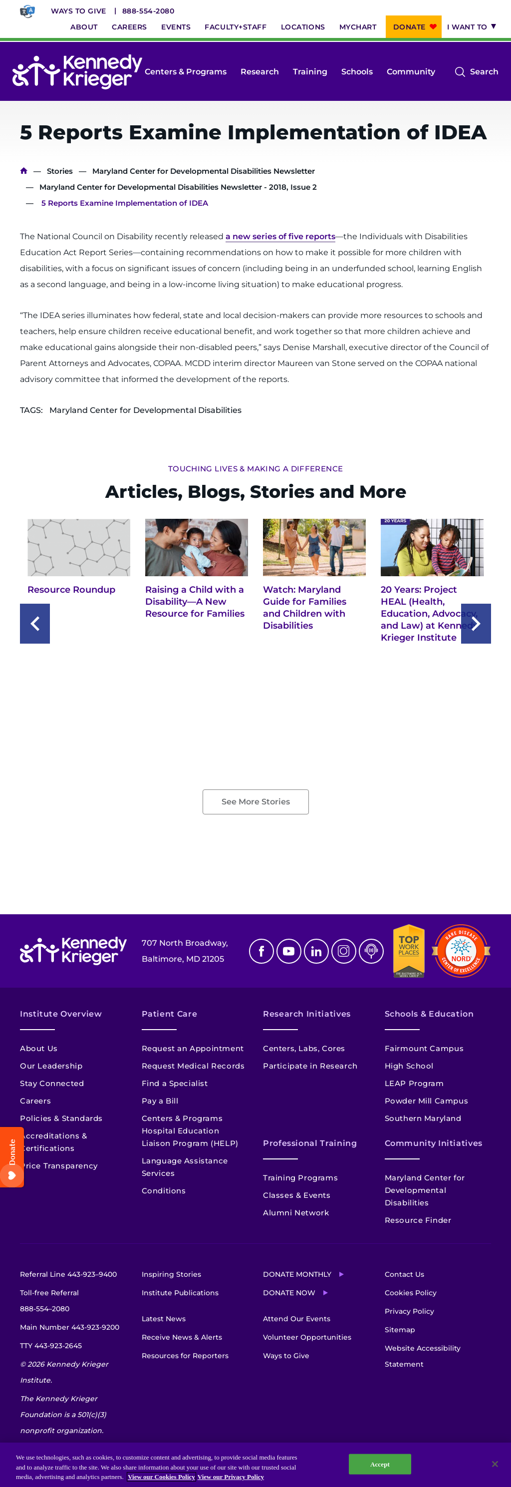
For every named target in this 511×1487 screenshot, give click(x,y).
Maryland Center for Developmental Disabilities (425, 1190)
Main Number (69, 1327)
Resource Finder (418, 1220)
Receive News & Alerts (182, 1337)
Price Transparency (59, 1165)
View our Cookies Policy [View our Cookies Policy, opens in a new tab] (161, 1477)
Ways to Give (78, 10)
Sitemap (400, 1329)
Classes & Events (297, 1195)
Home (23, 171)
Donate (409, 26)
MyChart (358, 26)
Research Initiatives (307, 1014)
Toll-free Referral (49, 1302)
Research (260, 71)
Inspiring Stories (171, 1274)
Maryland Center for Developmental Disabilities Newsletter (203, 171)
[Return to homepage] (77, 71)
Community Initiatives (434, 1143)
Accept (380, 1464)
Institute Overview (61, 1014)
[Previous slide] (35, 624)
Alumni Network (296, 1212)
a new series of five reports (280, 236)
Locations (303, 26)
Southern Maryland (423, 1118)
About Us (39, 1048)
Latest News (164, 1318)
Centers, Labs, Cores (304, 1048)
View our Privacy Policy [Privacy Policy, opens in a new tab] (231, 1477)
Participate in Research (310, 1066)
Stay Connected (52, 1083)
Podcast (371, 951)
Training (310, 71)
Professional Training (310, 1143)
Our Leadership (51, 1066)
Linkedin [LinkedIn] (316, 951)
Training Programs (300, 1177)
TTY (51, 1346)
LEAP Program (414, 1083)
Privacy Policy (409, 1311)
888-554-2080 (148, 10)
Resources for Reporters (185, 1355)
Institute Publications (180, 1292)
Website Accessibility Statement (423, 1356)
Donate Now (289, 1292)
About (84, 26)
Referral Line (68, 1274)
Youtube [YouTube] (288, 951)
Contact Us (404, 1274)
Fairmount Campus (424, 1048)
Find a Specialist (175, 1083)
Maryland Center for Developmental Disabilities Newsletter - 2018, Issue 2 (178, 187)
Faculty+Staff (235, 26)
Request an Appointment (193, 1048)
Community (411, 71)
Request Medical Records (193, 1066)
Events (176, 26)
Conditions (164, 1190)
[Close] (495, 1464)
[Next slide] (476, 624)
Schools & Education (429, 1014)
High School (409, 1066)
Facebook (261, 951)
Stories (60, 171)
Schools (357, 71)
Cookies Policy (411, 1292)
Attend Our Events (296, 1318)
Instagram (343, 951)
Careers (129, 26)
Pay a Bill (160, 1101)
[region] (255, 1465)
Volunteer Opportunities (307, 1337)
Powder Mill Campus (427, 1101)
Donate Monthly (297, 1274)
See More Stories (256, 801)
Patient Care (170, 1014)
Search (484, 72)
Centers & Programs (186, 71)
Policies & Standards (61, 1118)
